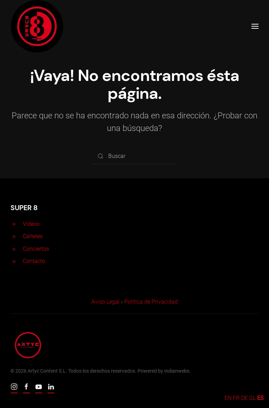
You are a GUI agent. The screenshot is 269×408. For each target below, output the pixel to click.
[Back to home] (37, 26)
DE (244, 398)
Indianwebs (176, 371)
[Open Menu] (254, 26)
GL (252, 398)
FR (236, 398)
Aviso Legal (104, 301)
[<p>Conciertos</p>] (14, 249)
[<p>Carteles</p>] (14, 236)
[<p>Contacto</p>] (14, 261)
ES (260, 398)
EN (228, 398)
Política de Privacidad (150, 301)
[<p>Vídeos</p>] (14, 224)
